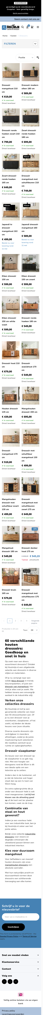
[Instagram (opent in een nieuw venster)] (15, 981)
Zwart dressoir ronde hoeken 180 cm (29, 134)
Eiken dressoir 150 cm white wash (9, 321)
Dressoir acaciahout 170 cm (29, 366)
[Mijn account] (27, 27)
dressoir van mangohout (17, 686)
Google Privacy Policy (9, 936)
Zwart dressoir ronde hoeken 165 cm (9, 179)
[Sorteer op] (25, 57)
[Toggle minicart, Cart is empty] (32, 27)
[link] (4, 621)
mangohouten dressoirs (16, 865)
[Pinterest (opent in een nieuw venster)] (4, 981)
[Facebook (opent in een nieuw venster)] (10, 981)
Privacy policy (8, 1010)
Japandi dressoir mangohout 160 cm (30, 228)
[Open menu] (37, 27)
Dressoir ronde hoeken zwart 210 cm (11, 134)
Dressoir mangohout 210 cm (10, 88)
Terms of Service (29, 936)
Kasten (13, 36)
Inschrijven (13, 927)
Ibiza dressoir (17, 680)
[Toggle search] (22, 27)
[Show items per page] (33, 630)
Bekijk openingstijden (20, 13)
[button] (20, 43)
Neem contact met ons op (26, 19)
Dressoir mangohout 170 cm (10, 454)
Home (5, 36)
